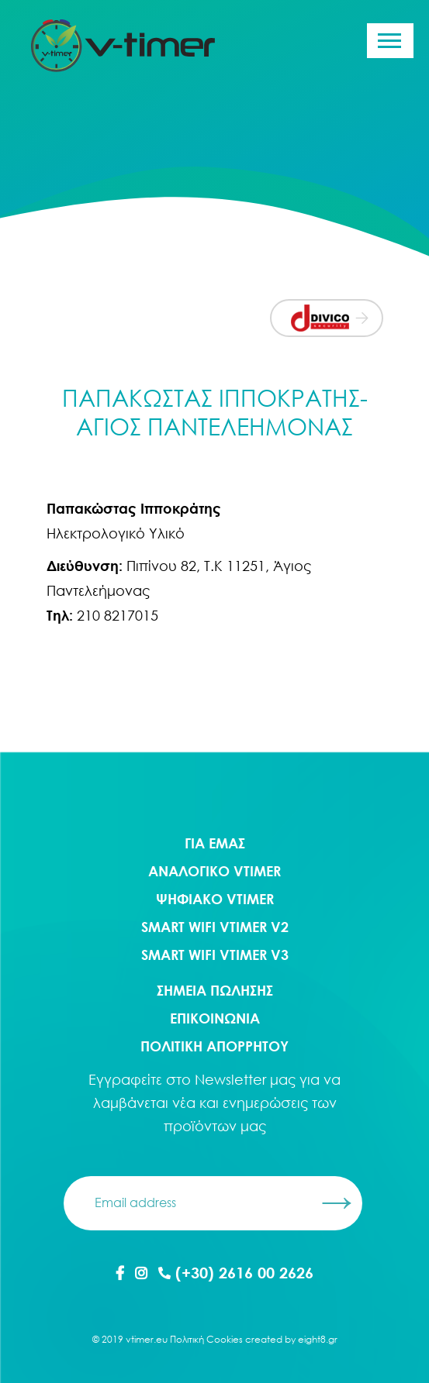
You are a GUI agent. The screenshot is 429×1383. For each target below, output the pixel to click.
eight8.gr (317, 1339)
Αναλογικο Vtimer (214, 870)
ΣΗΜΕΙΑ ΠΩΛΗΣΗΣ (215, 990)
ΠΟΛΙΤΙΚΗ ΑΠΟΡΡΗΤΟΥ (214, 1045)
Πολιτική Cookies (206, 1339)
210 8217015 (117, 615)
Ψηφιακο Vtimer (215, 898)
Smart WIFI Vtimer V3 (215, 954)
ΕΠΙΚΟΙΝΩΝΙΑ (215, 1018)
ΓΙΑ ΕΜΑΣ (215, 842)
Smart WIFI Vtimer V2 (215, 926)
